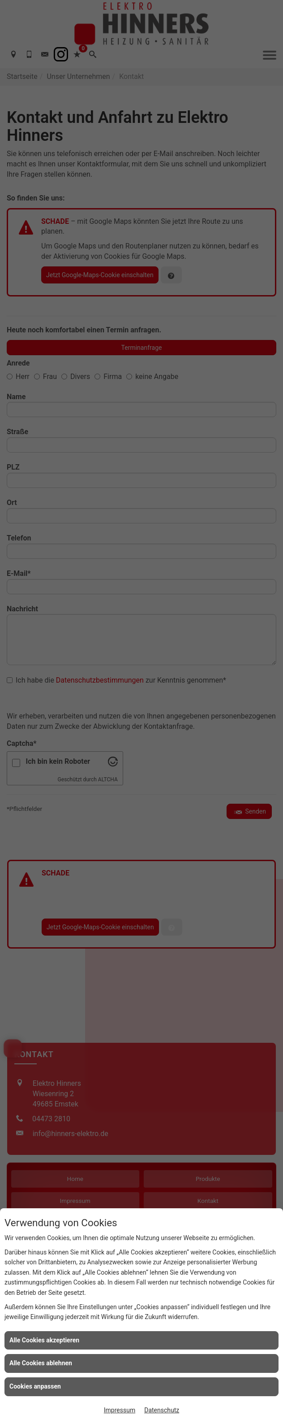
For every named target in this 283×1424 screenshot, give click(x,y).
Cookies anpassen (35, 1386)
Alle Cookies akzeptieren (44, 1340)
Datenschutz (161, 1410)
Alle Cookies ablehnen (40, 1363)
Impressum (119, 1410)
